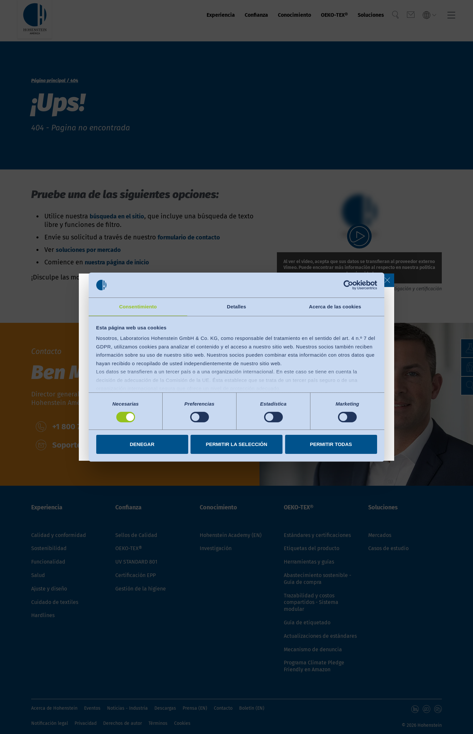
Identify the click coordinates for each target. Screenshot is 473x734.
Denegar (142, 444)
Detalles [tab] (236, 306)
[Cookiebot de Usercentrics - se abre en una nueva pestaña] (348, 285)
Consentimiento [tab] (138, 306)
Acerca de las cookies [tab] (335, 306)
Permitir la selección (236, 444)
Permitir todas (331, 444)
